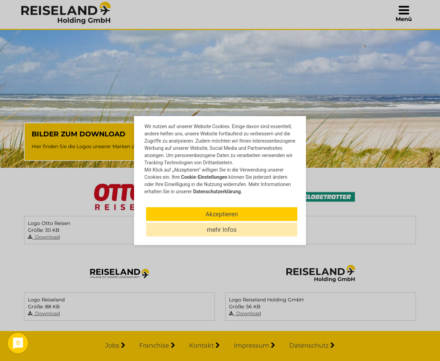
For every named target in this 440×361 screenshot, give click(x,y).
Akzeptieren (222, 214)
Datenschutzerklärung (217, 191)
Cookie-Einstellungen (204, 177)
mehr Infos (221, 229)
